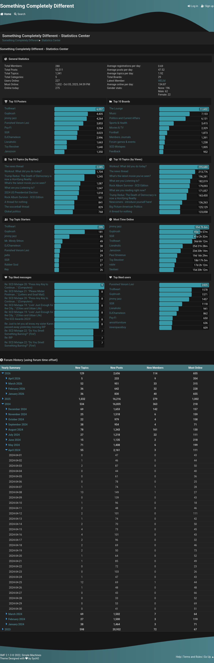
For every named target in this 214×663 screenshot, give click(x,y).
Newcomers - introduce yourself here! (130, 201)
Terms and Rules (192, 656)
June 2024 (14, 439)
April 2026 (14, 378)
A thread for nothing (16, 201)
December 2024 (17, 409)
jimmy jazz (11, 118)
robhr (112, 264)
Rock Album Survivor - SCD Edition (24, 197)
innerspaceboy (117, 327)
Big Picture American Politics (125, 206)
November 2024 (17, 414)
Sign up (207, 6)
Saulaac (113, 269)
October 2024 (16, 419)
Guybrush (10, 113)
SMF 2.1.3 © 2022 (10, 655)
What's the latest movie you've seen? (25, 182)
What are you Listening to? (20, 187)
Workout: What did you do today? (23, 171)
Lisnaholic (10, 141)
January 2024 (16, 624)
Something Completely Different (37, 6)
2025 (7, 399)
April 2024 (14, 450)
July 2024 (14, 434)
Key (7, 269)
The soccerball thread (17, 206)
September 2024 (17, 424)
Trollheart (10, 108)
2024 (7, 404)
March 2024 (15, 614)
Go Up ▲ (209, 656)
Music (112, 113)
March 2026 (15, 383)
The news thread (14, 166)
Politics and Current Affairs (124, 118)
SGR (7, 132)
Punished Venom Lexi (17, 122)
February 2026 (16, 388)
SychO (35, 658)
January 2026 (16, 393)
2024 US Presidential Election (21, 192)
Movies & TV (116, 127)
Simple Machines (31, 655)
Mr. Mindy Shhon (14, 240)
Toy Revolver (12, 146)
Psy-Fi (8, 127)
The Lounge (116, 108)
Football (113, 132)
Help (178, 656)
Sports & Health (118, 122)
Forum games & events (122, 141)
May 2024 (14, 445)
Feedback (114, 151)
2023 (7, 629)
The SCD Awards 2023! (18, 319)
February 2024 (16, 619)
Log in (193, 6)
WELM (161, 80)
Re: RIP (9, 337)
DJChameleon (13, 137)
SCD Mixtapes (117, 146)
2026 (7, 373)
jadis (7, 255)
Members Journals (120, 137)
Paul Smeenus (117, 255)
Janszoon (10, 151)
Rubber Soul (11, 264)
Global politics (13, 211)
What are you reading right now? (127, 190)
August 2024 (15, 429)
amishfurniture (117, 322)
